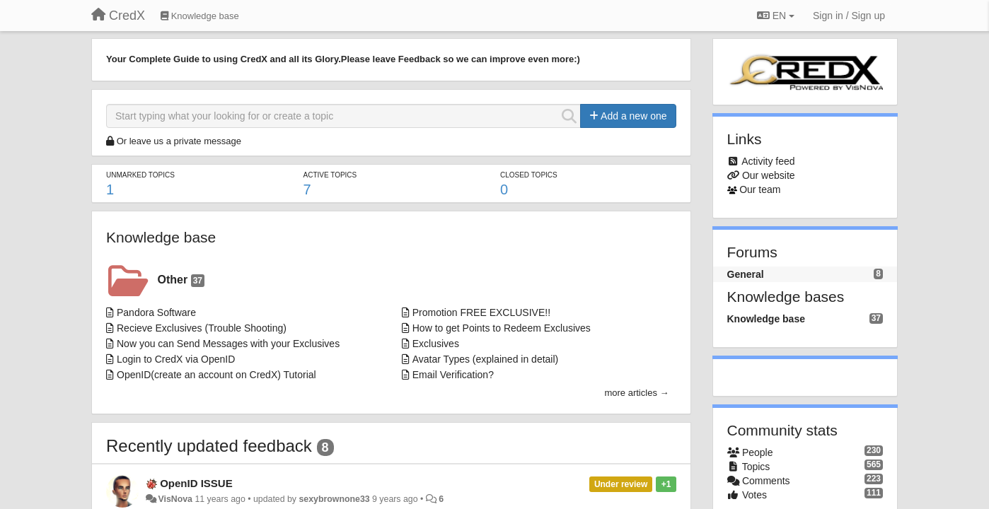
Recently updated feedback (209, 445)
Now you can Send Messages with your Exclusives (228, 343)
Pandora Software (156, 312)
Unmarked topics (140, 175)
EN (775, 15)
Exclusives (435, 343)
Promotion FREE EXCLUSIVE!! (481, 312)
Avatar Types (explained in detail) (485, 359)
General (745, 274)
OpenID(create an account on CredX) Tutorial (216, 374)
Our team (759, 189)
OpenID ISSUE (196, 483)
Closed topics (528, 175)
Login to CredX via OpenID (176, 359)
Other (181, 280)
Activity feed (767, 161)
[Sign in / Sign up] (849, 16)
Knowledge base (161, 237)
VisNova (175, 499)
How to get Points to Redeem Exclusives (501, 328)
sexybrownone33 (334, 499)
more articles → (636, 392)
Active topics (330, 175)
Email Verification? (453, 374)
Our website (768, 175)
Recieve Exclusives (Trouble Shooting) (202, 328)
